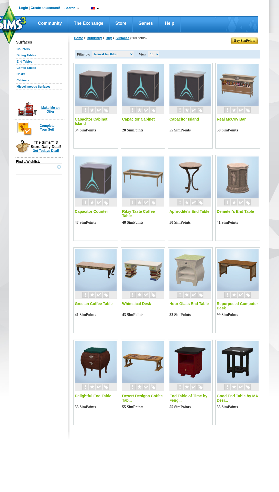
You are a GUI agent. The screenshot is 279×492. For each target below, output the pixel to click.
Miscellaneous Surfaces (34, 86)
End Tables (24, 61)
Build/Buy (94, 38)
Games (145, 23)
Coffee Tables (26, 67)
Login (23, 8)
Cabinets (23, 80)
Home (78, 38)
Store (120, 23)
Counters (23, 49)
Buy (109, 38)
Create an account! (45, 8)
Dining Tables (26, 55)
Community (50, 23)
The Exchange (88, 23)
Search (69, 8)
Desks (21, 74)
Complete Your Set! (47, 127)
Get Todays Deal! (46, 151)
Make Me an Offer (50, 109)
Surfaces (122, 38)
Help (169, 23)
